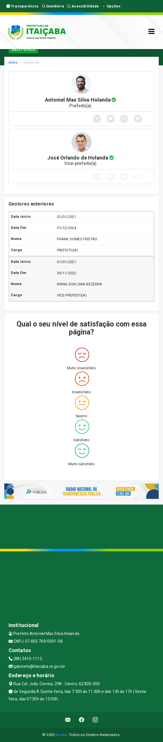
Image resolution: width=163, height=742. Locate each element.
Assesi (61, 735)
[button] (138, 176)
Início (13, 62)
